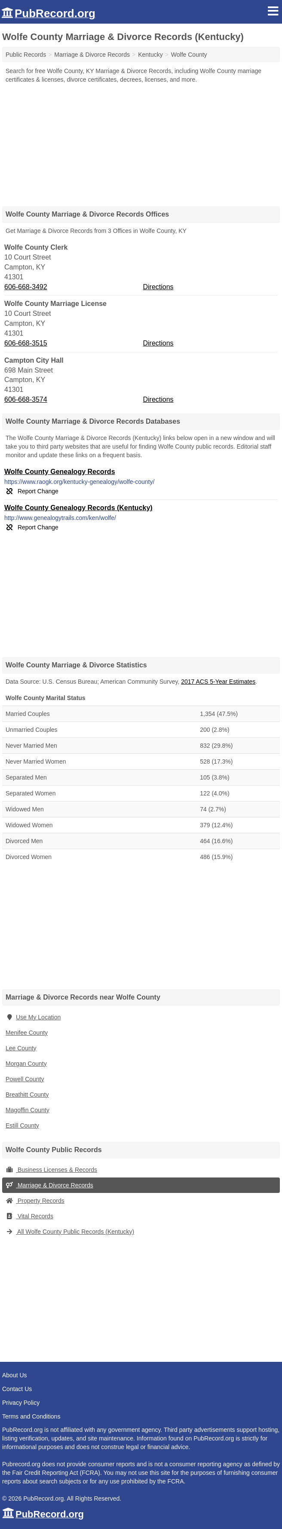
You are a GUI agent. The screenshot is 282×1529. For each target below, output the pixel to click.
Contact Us (17, 1388)
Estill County (22, 1125)
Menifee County (27, 1032)
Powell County (25, 1079)
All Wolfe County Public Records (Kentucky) (70, 1231)
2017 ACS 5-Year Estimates (218, 681)
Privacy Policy (21, 1402)
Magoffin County (27, 1110)
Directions (158, 287)
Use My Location (33, 1017)
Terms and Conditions (31, 1416)
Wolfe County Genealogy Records (59, 471)
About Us (14, 1375)
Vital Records (29, 1216)
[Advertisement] (141, 142)
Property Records (35, 1200)
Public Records (26, 54)
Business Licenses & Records (51, 1169)
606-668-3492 (25, 287)
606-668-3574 (25, 399)
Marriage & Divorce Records (49, 1185)
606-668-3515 (25, 343)
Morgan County (26, 1063)
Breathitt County (27, 1094)
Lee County (21, 1048)
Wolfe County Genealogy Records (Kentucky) (78, 507)
